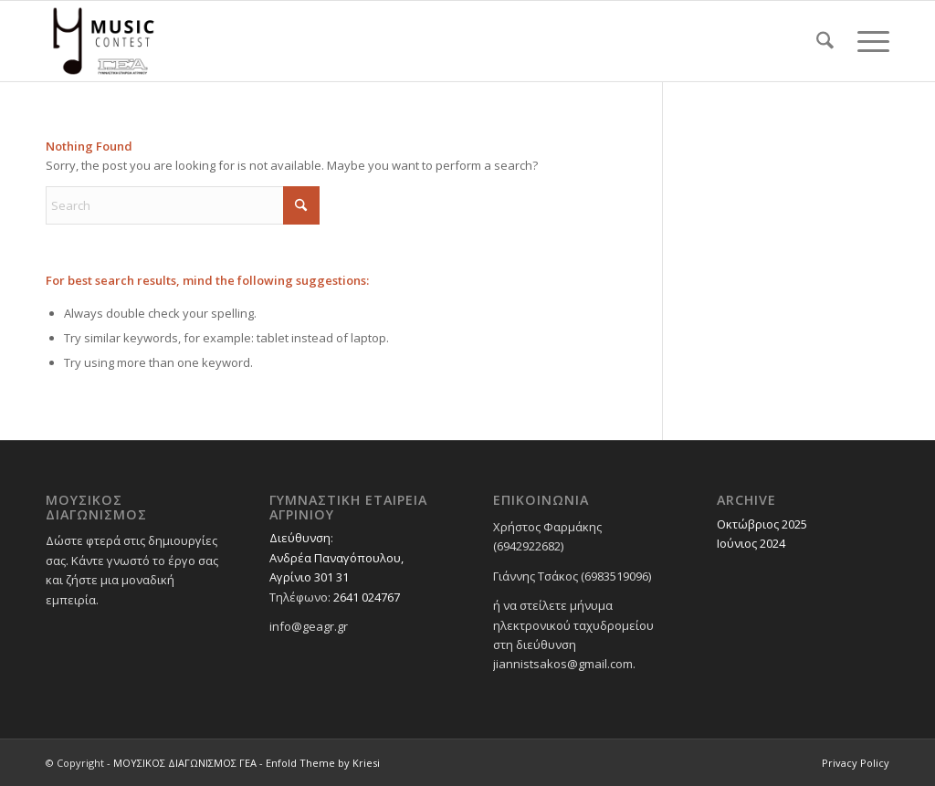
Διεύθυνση (300, 537)
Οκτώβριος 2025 (762, 524)
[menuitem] (825, 41)
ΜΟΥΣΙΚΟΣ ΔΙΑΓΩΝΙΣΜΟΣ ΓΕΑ (185, 763)
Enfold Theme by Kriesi (323, 763)
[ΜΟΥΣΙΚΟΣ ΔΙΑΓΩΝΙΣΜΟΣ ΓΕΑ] (104, 41)
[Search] (825, 41)
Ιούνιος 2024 (751, 543)
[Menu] (867, 41)
